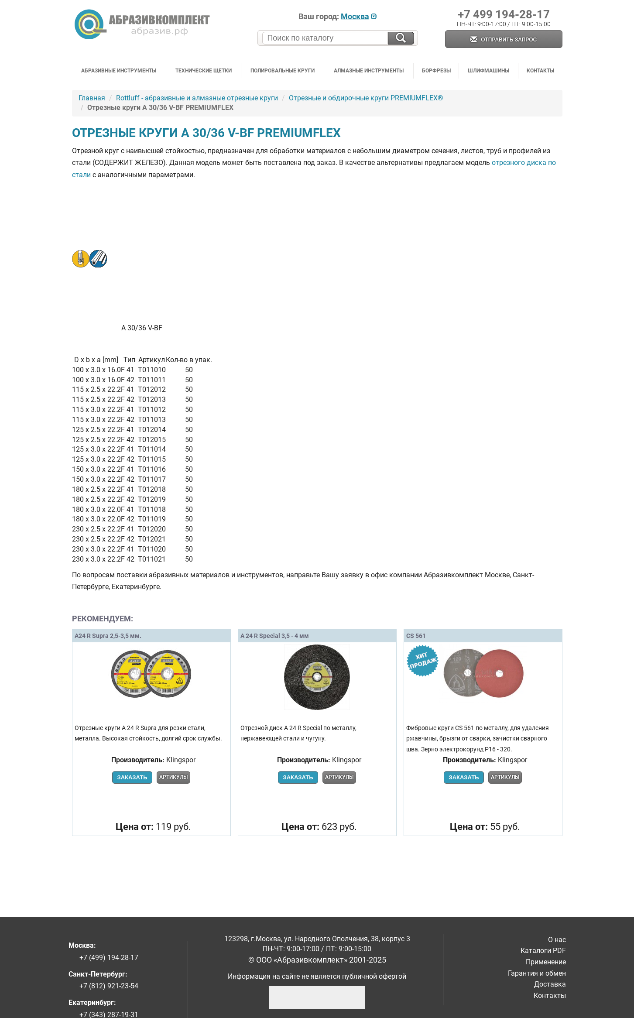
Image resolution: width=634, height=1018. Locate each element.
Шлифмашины (488, 71)
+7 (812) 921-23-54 (108, 986)
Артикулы (173, 777)
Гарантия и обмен (537, 973)
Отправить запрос (503, 40)
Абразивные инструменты (118, 71)
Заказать (132, 777)
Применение (546, 962)
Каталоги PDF (543, 950)
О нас (557, 940)
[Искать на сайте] (401, 38)
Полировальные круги (282, 71)
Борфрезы (436, 71)
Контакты (540, 71)
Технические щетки (203, 71)
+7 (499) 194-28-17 (108, 957)
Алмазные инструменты (369, 71)
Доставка (550, 984)
